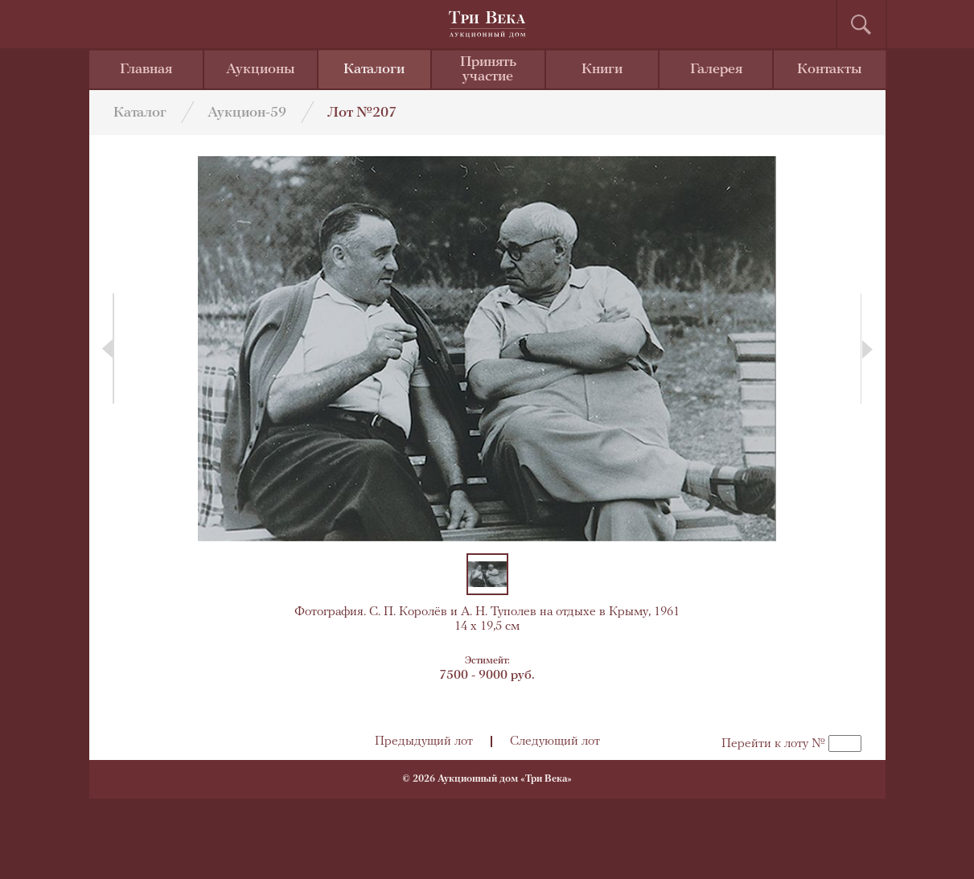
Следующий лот (555, 741)
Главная (146, 69)
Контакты (829, 69)
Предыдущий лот (424, 741)
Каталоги (374, 69)
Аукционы (260, 69)
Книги (602, 69)
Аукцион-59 (247, 113)
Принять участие (488, 69)
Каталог (139, 113)
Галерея (716, 69)
